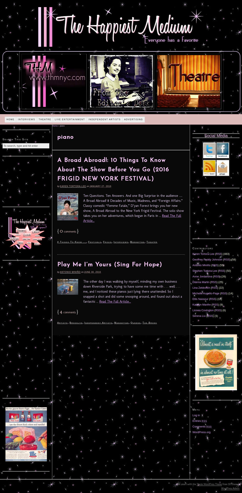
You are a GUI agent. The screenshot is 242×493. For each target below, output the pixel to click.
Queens (136, 322)
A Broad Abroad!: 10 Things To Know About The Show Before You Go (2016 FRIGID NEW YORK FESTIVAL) (113, 170)
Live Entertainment (70, 119)
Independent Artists (105, 119)
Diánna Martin (200, 282)
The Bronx (150, 322)
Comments (202, 426)
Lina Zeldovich (201, 287)
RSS (219, 253)
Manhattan (137, 242)
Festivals (94, 242)
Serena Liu (199, 315)
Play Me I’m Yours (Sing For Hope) (109, 265)
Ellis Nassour (200, 299)
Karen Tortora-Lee (73, 186)
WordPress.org (201, 432)
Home (10, 119)
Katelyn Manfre (201, 304)
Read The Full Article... (115, 301)
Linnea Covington (203, 310)
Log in (196, 415)
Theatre (45, 119)
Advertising (133, 119)
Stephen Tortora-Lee (204, 270)
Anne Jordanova (202, 276)
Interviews (26, 119)
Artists (62, 322)
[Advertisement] (26, 181)
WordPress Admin (230, 488)
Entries (199, 420)
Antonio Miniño (70, 272)
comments (68, 231)
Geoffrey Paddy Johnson (207, 259)
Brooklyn (76, 322)
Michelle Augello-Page (205, 293)
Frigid (107, 242)
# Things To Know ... (71, 242)
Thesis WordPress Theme (209, 484)
